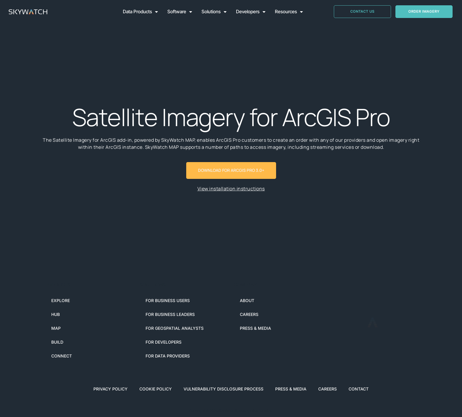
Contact (359, 388)
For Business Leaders (170, 314)
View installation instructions (231, 188)
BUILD (57, 342)
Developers (250, 11)
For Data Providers (168, 355)
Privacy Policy (110, 388)
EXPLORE (60, 300)
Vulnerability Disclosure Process (223, 388)
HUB (55, 314)
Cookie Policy (155, 388)
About (247, 300)
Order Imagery (424, 11)
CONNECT (61, 355)
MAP (56, 328)
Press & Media (255, 328)
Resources (289, 11)
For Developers (164, 342)
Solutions (214, 11)
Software (179, 11)
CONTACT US (362, 11)
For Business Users (168, 300)
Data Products (140, 11)
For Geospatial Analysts (175, 328)
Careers (249, 314)
